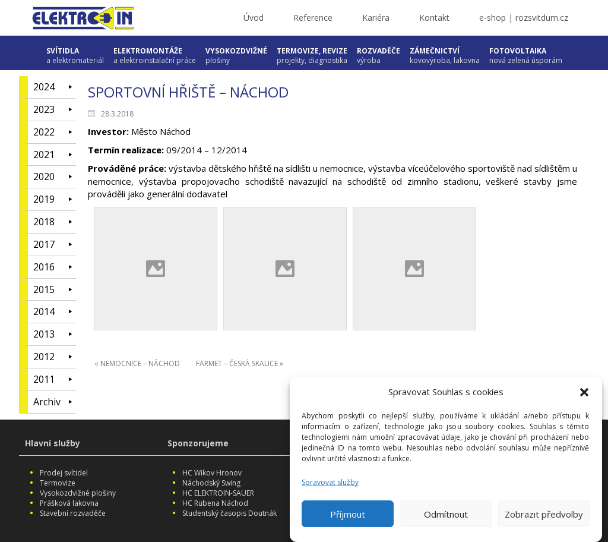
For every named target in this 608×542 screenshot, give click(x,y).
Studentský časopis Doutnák (229, 513)
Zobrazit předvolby (544, 516)
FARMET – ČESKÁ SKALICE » (239, 363)
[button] (584, 395)
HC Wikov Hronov (212, 473)
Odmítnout (446, 516)
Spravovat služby (330, 485)
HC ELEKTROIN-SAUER (218, 493)
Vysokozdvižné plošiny (78, 493)
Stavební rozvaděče (73, 513)
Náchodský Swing (211, 483)
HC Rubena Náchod (215, 503)
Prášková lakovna (69, 503)
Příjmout (347, 516)
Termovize (57, 483)
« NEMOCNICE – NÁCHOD (137, 363)
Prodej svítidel (64, 473)
